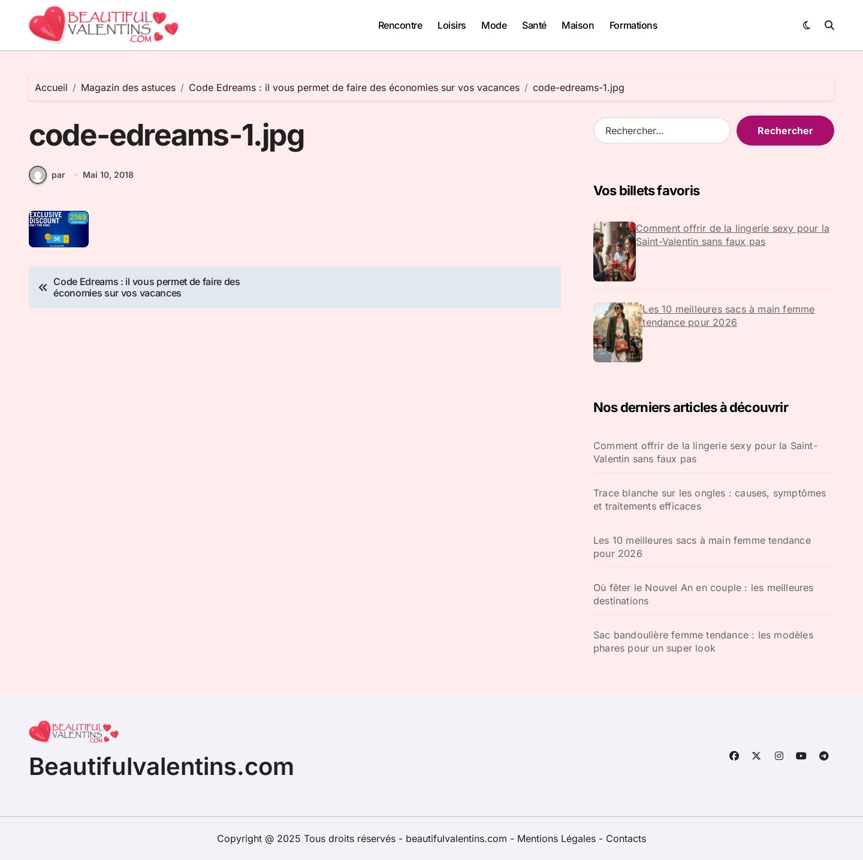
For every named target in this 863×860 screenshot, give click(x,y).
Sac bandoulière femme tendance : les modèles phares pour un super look (703, 641)
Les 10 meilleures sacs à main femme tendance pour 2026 (728, 315)
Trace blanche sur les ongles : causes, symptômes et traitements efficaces (709, 499)
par (47, 175)
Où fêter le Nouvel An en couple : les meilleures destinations (703, 594)
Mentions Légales (558, 838)
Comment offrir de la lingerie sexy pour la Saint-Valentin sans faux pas (732, 234)
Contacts (626, 838)
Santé (534, 25)
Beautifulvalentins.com (161, 766)
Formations (633, 25)
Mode (493, 25)
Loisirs (451, 25)
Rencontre (400, 25)
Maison (578, 25)
